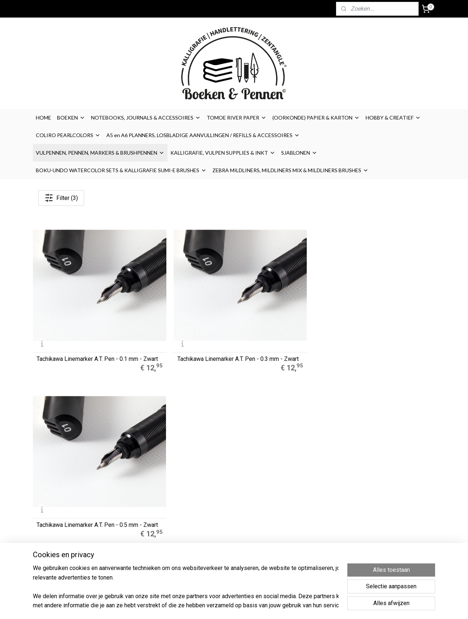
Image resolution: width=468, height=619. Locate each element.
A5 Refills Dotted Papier (144, 477)
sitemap (262, 605)
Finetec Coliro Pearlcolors (146, 502)
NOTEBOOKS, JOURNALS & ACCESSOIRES (146, 117)
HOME (43, 117)
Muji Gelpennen (134, 485)
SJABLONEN (299, 153)
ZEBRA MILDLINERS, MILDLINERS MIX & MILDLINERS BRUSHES (290, 170)
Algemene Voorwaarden (307, 485)
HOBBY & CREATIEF (393, 117)
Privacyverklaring (297, 510)
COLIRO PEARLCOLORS (68, 135)
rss (276, 605)
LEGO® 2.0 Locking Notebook (150, 510)
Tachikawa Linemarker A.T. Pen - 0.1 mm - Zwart (77, 318)
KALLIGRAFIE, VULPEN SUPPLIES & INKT (222, 153)
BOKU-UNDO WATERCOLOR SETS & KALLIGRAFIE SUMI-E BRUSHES (121, 170)
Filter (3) (61, 197)
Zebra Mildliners (136, 494)
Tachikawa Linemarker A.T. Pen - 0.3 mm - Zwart (179, 318)
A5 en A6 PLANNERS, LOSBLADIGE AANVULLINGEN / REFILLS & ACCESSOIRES (203, 135)
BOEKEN (71, 117)
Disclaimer (290, 502)
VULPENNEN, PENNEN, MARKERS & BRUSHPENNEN (100, 153)
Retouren (289, 518)
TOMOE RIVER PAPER (237, 117)
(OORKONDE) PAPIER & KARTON (316, 117)
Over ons (288, 477)
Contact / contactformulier (309, 526)
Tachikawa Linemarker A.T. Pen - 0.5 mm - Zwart (282, 318)
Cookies (287, 494)
